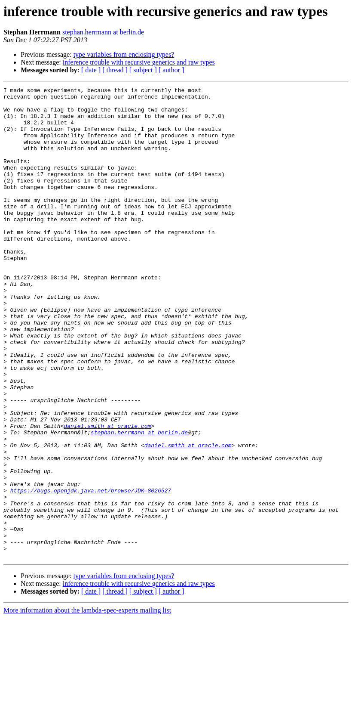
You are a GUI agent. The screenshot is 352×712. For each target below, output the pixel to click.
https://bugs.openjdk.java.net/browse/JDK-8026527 (90, 572)
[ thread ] (115, 70)
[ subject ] (143, 70)
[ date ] (91, 70)
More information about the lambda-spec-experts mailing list (87, 704)
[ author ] (171, 70)
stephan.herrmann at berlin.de (103, 32)
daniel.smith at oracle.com (107, 494)
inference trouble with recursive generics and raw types (139, 62)
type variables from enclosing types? (123, 54)
